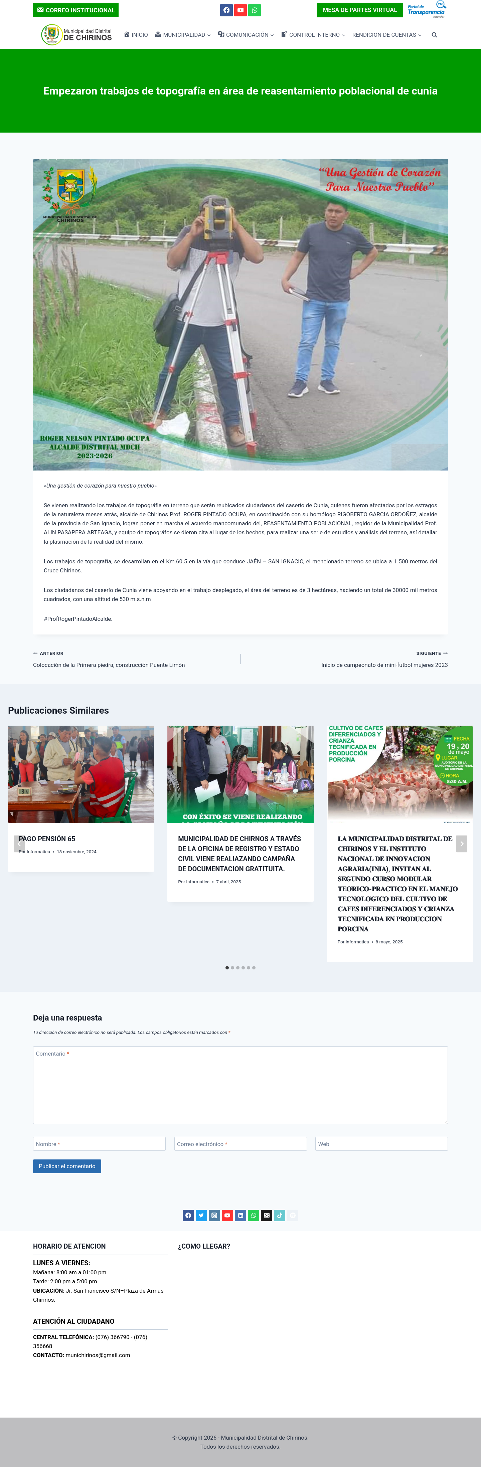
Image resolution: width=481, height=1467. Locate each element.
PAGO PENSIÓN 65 (47, 839)
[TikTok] (279, 1215)
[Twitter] (201, 1215)
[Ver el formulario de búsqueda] (434, 34)
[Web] (381, 1144)
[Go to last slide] (19, 843)
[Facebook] (226, 10)
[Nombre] (99, 1144)
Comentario (52, 1053)
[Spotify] (292, 1215)
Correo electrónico (202, 1144)
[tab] (227, 967)
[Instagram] (214, 1215)
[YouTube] (240, 10)
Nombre (48, 1144)
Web (323, 1144)
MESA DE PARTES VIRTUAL (360, 9)
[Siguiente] (461, 843)
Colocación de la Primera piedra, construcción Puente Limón (134, 658)
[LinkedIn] (240, 1215)
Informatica (38, 851)
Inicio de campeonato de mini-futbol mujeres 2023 (347, 658)
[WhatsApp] (254, 10)
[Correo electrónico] (240, 1144)
